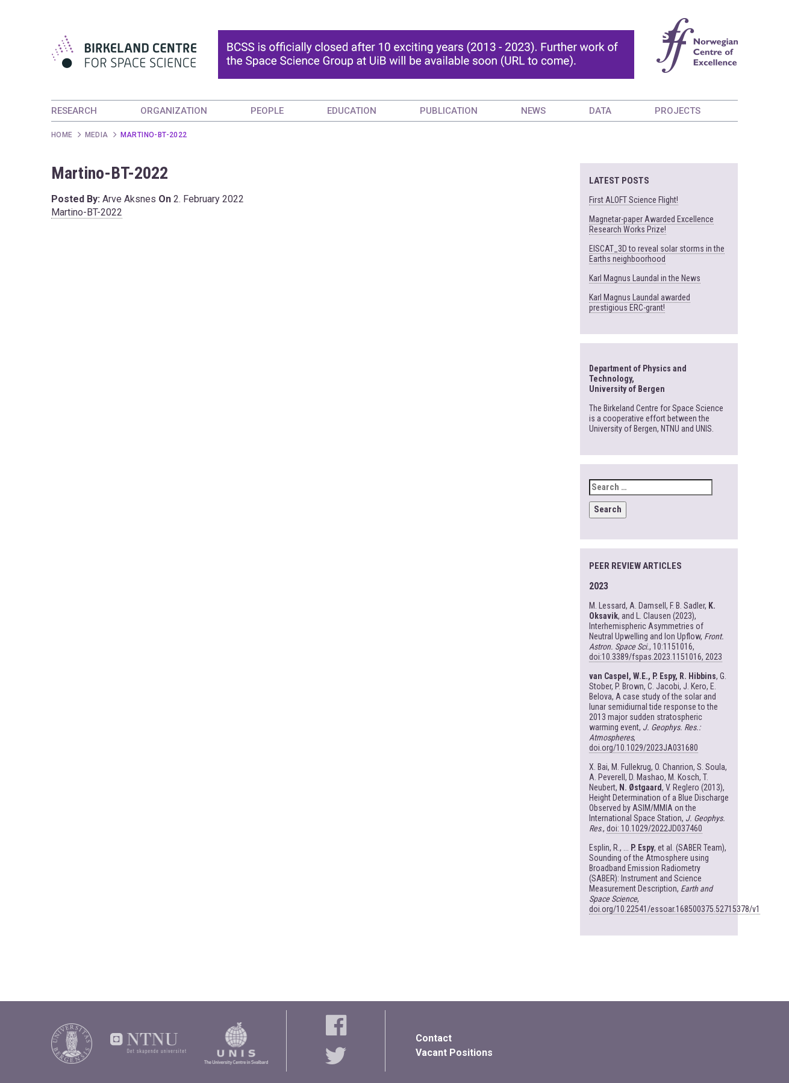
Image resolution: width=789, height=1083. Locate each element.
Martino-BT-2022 (86, 212)
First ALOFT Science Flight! (633, 200)
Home (62, 135)
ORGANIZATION (173, 110)
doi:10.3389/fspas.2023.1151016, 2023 (655, 657)
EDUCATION (351, 110)
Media (96, 135)
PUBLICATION (449, 110)
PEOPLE (267, 110)
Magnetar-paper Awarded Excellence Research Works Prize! (651, 224)
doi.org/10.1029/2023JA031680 (643, 748)
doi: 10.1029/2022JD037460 (654, 828)
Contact (434, 1038)
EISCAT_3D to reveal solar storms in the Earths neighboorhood (657, 254)
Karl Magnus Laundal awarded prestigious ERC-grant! (639, 302)
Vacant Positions (454, 1052)
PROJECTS (677, 110)
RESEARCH (74, 110)
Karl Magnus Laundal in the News (644, 278)
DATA (600, 110)
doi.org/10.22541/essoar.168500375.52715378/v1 (674, 909)
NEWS (533, 110)
